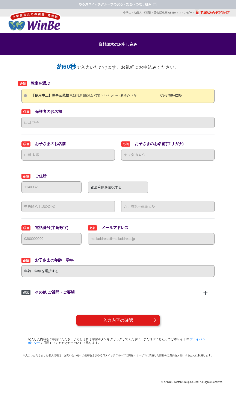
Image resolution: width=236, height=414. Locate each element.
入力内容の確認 (118, 320)
